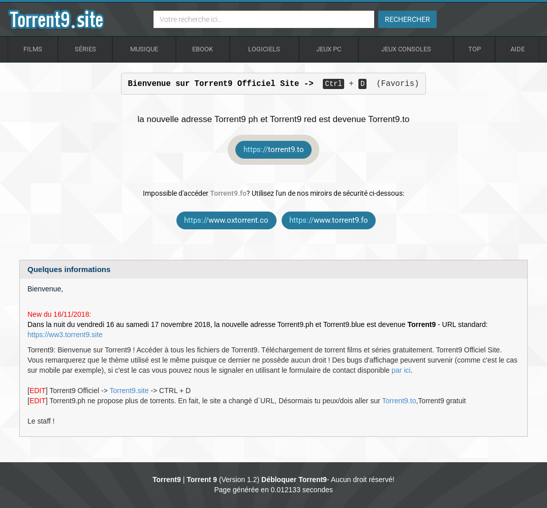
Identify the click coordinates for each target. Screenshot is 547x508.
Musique (144, 49)
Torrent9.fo (228, 193)
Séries (85, 49)
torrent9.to (274, 149)
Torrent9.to (399, 401)
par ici (400, 370)
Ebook (202, 49)
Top (474, 49)
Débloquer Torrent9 (294, 479)
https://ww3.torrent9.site (65, 335)
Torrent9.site (128, 390)
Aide (517, 49)
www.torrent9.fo (328, 220)
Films (32, 49)
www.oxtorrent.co (226, 220)
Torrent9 (167, 479)
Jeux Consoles (406, 49)
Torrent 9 (202, 479)
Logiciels (264, 49)
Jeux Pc (328, 49)
